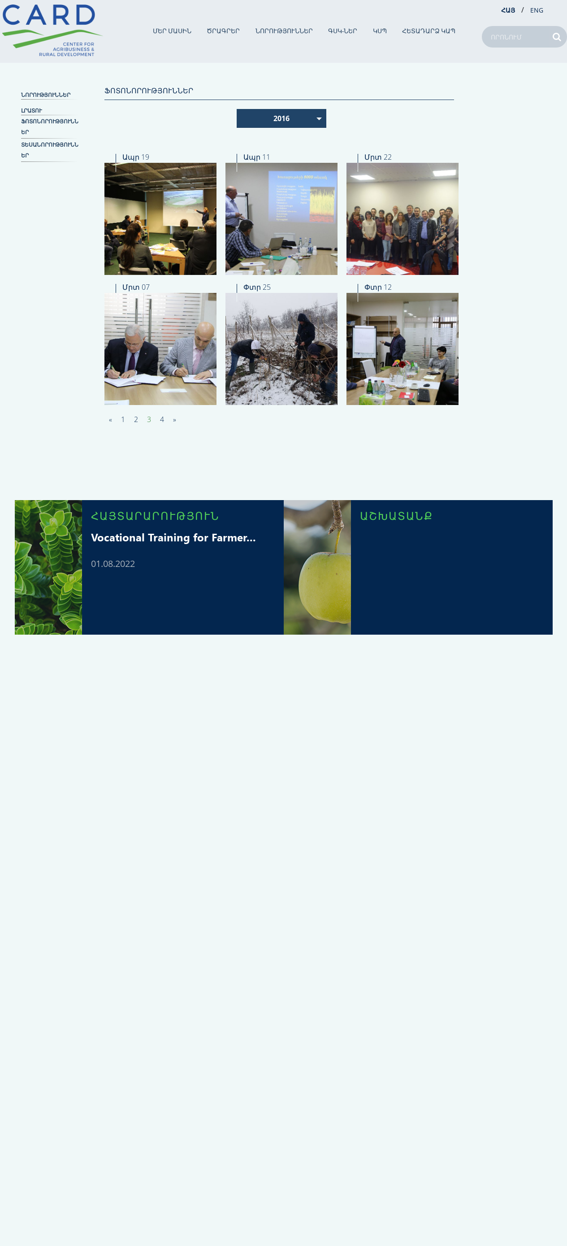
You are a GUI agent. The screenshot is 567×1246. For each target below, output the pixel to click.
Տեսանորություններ (49, 150)
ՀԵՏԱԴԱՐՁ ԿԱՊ (429, 31)
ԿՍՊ (380, 31)
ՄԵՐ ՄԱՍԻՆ (172, 31)
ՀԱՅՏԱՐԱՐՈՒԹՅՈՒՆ (155, 515)
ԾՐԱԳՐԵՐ (223, 31)
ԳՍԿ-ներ (343, 31)
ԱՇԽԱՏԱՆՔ (396, 515)
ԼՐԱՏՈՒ (31, 110)
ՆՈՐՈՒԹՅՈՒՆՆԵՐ (284, 31)
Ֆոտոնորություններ (49, 127)
